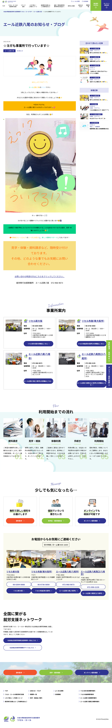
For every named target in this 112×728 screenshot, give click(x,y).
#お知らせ (20, 51)
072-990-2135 (93, 587)
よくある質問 (76, 1)
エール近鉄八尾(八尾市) (67, 571)
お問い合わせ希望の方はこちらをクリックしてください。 (40, 276)
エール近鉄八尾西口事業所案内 (89, 701)
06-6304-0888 (19, 584)
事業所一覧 (88, 5)
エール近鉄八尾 (9, 51)
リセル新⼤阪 (35, 320)
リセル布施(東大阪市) (93, 320)
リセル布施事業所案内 (87, 694)
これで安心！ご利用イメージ (33, 5)
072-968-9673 (68, 584)
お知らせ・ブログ (35, 691)
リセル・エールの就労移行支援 (13, 5)
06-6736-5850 (44, 584)
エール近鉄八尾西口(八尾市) (93, 572)
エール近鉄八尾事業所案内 (88, 698)
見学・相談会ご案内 (36, 698)
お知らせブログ (80, 5)
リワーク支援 (23, 5)
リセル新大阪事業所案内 (87, 691)
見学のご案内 (71, 6)
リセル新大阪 (12, 571)
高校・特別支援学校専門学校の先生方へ (59, 5)
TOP (3, 6)
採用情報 (85, 1)
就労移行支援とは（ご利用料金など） (45, 5)
